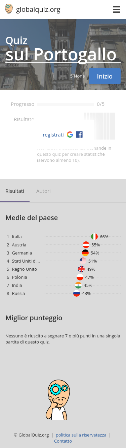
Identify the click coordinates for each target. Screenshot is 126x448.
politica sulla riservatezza (81, 435)
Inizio (105, 76)
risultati (14, 190)
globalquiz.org (38, 9)
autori (43, 190)
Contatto (63, 441)
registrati (53, 134)
